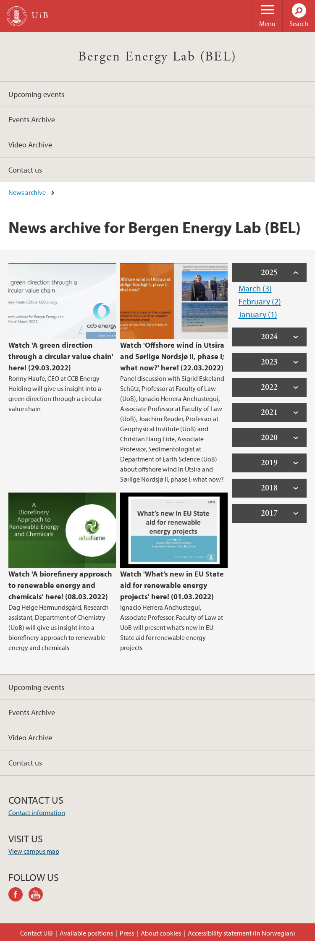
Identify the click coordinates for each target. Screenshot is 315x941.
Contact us (25, 170)
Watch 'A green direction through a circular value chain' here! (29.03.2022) (60, 356)
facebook (18, 895)
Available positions (86, 933)
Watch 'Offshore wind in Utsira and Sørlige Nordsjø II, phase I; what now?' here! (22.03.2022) (172, 356)
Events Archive (31, 119)
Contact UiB (36, 933)
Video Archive (30, 144)
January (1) (258, 314)
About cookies (161, 933)
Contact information (36, 812)
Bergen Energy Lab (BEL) (157, 56)
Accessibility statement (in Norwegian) (241, 933)
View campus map (33, 851)
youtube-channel (39, 895)
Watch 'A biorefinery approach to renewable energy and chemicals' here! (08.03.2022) (60, 585)
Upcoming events (36, 94)
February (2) (260, 301)
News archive (27, 192)
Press (127, 933)
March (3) (255, 288)
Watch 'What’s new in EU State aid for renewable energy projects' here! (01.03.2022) (172, 585)
